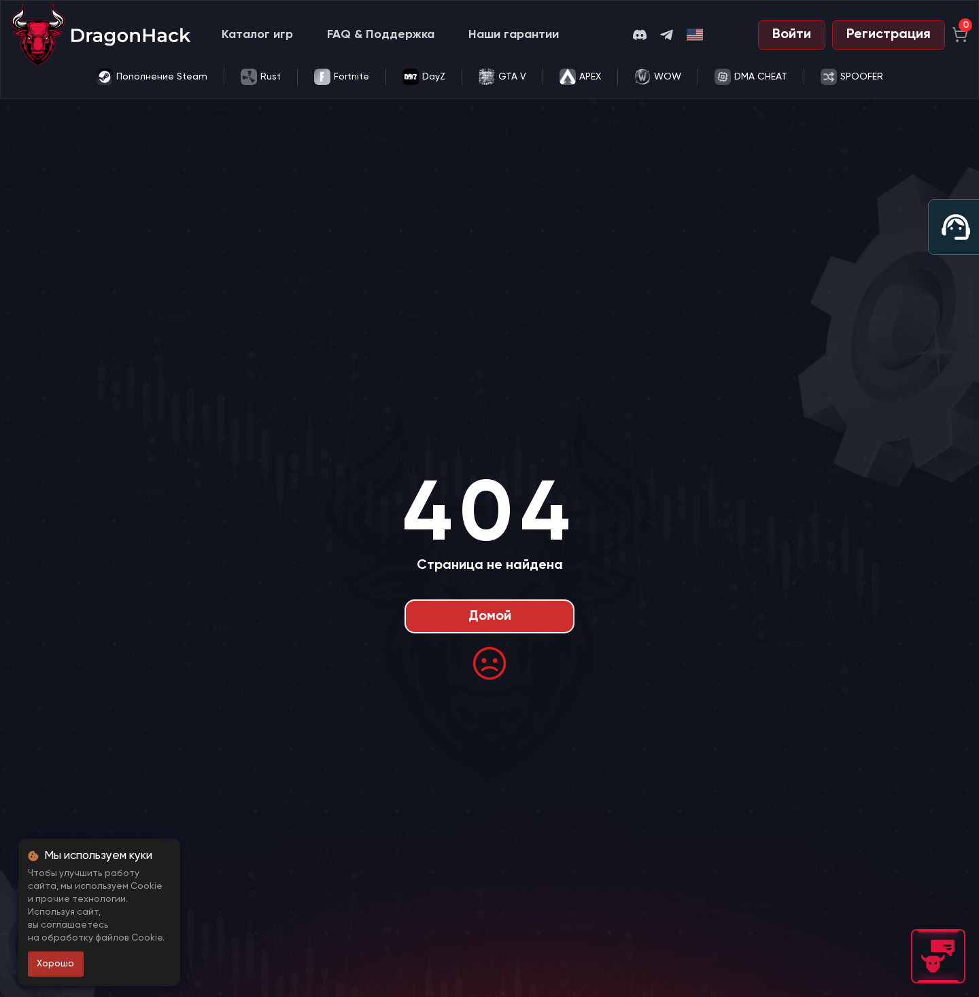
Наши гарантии (513, 35)
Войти (791, 34)
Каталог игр (257, 35)
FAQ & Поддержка (380, 35)
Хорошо (55, 963)
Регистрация (888, 34)
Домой (489, 616)
